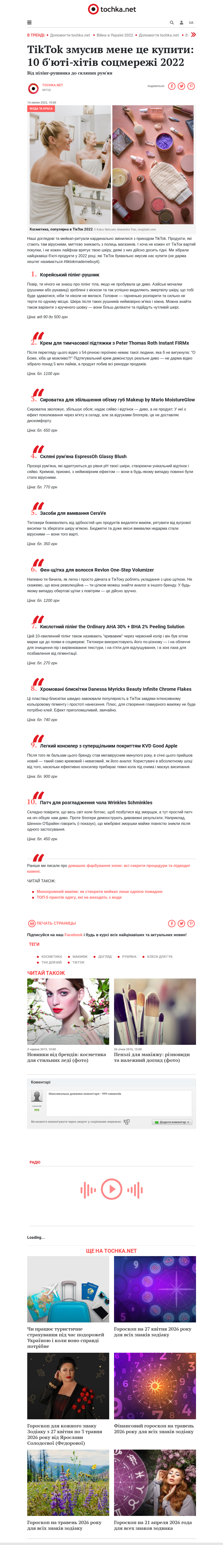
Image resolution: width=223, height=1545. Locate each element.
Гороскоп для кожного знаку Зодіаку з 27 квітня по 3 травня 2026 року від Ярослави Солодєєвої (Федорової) (64, 1434)
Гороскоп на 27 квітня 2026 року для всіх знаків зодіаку (152, 1332)
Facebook (74, 935)
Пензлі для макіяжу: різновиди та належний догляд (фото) (152, 1057)
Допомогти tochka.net (70, 35)
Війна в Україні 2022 (115, 35)
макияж (80, 957)
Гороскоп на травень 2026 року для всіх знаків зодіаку (64, 1525)
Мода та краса (41, 108)
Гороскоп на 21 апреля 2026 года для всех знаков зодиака (153, 1525)
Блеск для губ (160, 957)
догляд (105, 957)
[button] (181, 22)
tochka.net (52, 85)
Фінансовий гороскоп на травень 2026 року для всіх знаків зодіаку (154, 1428)
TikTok (78, 962)
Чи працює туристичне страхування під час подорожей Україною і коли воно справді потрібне (65, 1337)
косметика (51, 957)
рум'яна (129, 957)
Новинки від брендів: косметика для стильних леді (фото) (66, 1057)
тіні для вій (51, 962)
